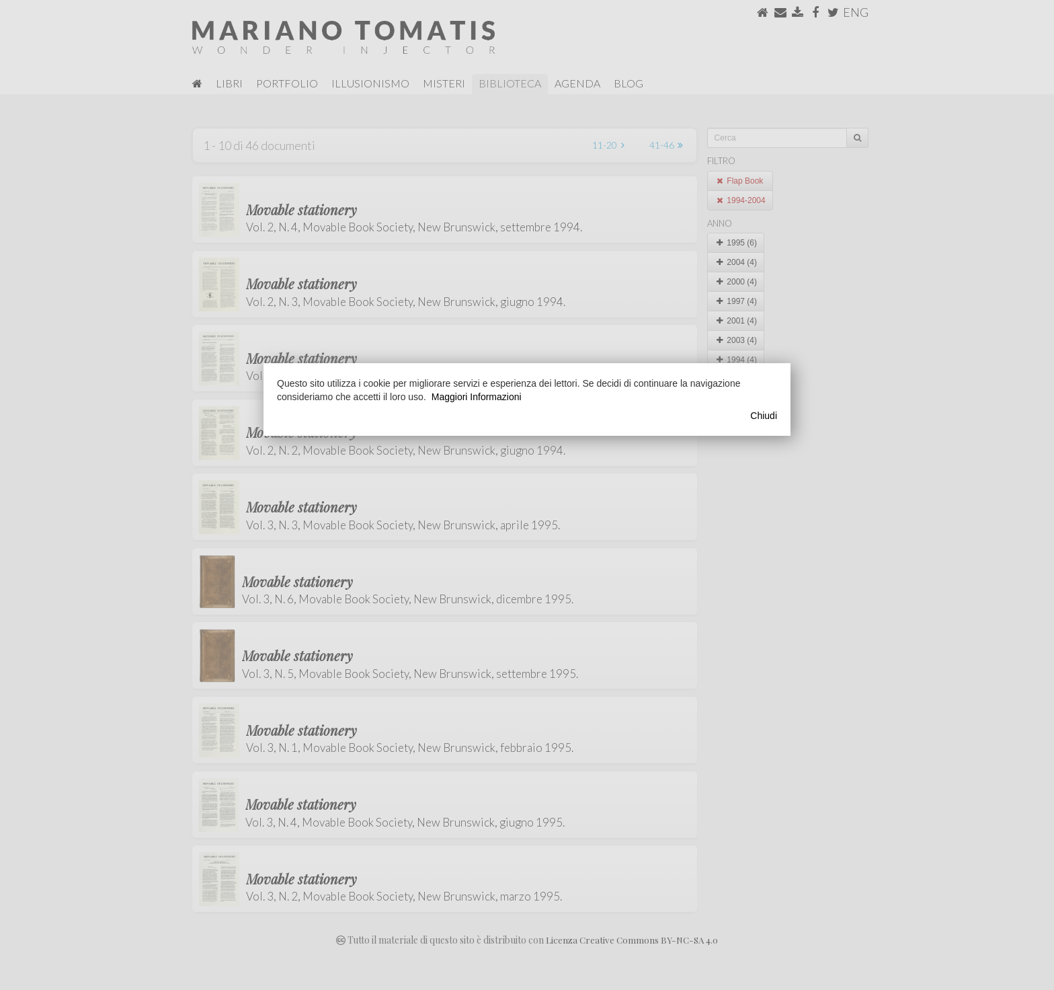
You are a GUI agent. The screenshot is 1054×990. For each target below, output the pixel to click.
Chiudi (763, 415)
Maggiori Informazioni (477, 396)
